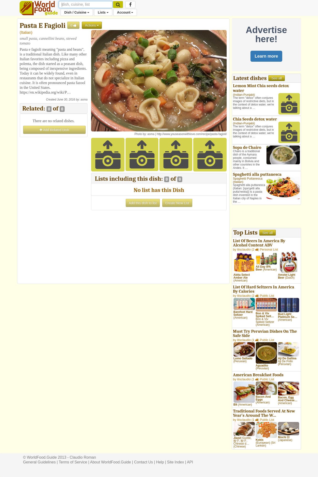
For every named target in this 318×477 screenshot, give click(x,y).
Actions (92, 25)
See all (276, 78)
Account (125, 12)
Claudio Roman (83, 457)
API (190, 462)
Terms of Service (73, 462)
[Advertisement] (54, 209)
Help (160, 462)
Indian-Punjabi (244, 94)
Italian (26, 32)
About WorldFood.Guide (110, 462)
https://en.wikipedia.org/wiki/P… (45, 92)
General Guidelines (39, 462)
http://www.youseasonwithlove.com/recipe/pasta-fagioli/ (192, 134)
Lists (103, 12)
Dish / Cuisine (76, 12)
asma (83, 99)
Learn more (266, 56)
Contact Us (143, 462)
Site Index (175, 462)
